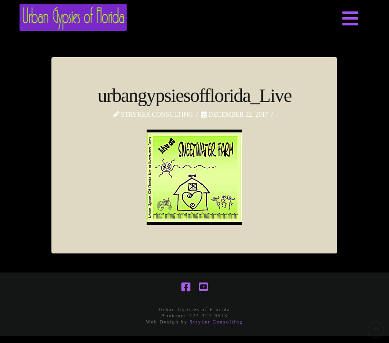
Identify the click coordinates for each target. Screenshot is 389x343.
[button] (350, 19)
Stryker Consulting (216, 321)
